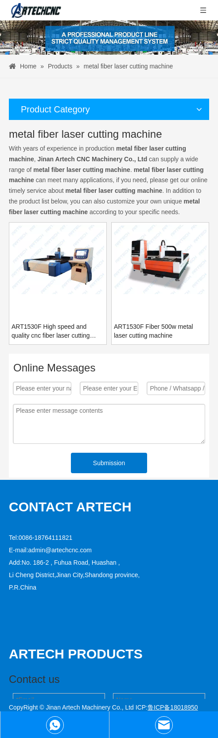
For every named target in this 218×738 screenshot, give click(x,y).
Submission (109, 463)
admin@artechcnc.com (60, 550)
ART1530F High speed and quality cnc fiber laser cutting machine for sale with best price (55, 331)
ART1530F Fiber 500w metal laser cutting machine (153, 331)
